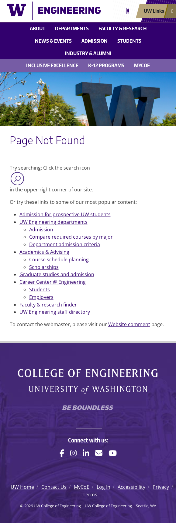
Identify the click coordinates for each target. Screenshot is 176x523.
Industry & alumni (88, 53)
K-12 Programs (106, 65)
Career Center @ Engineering (52, 282)
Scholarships (44, 267)
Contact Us (54, 487)
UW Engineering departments (53, 222)
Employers (41, 297)
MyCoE (142, 65)
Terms (90, 494)
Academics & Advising (44, 252)
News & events (53, 41)
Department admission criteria (64, 244)
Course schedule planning (59, 259)
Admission (94, 41)
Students (129, 41)
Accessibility (131, 487)
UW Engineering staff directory (54, 312)
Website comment (129, 324)
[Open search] (128, 11)
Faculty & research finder (48, 304)
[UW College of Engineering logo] (54, 11)
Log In (103, 487)
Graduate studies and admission (56, 274)
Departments (72, 28)
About (37, 28)
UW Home (22, 487)
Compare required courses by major (71, 236)
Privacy (161, 487)
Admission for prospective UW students (65, 214)
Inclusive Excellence (52, 65)
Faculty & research (122, 28)
